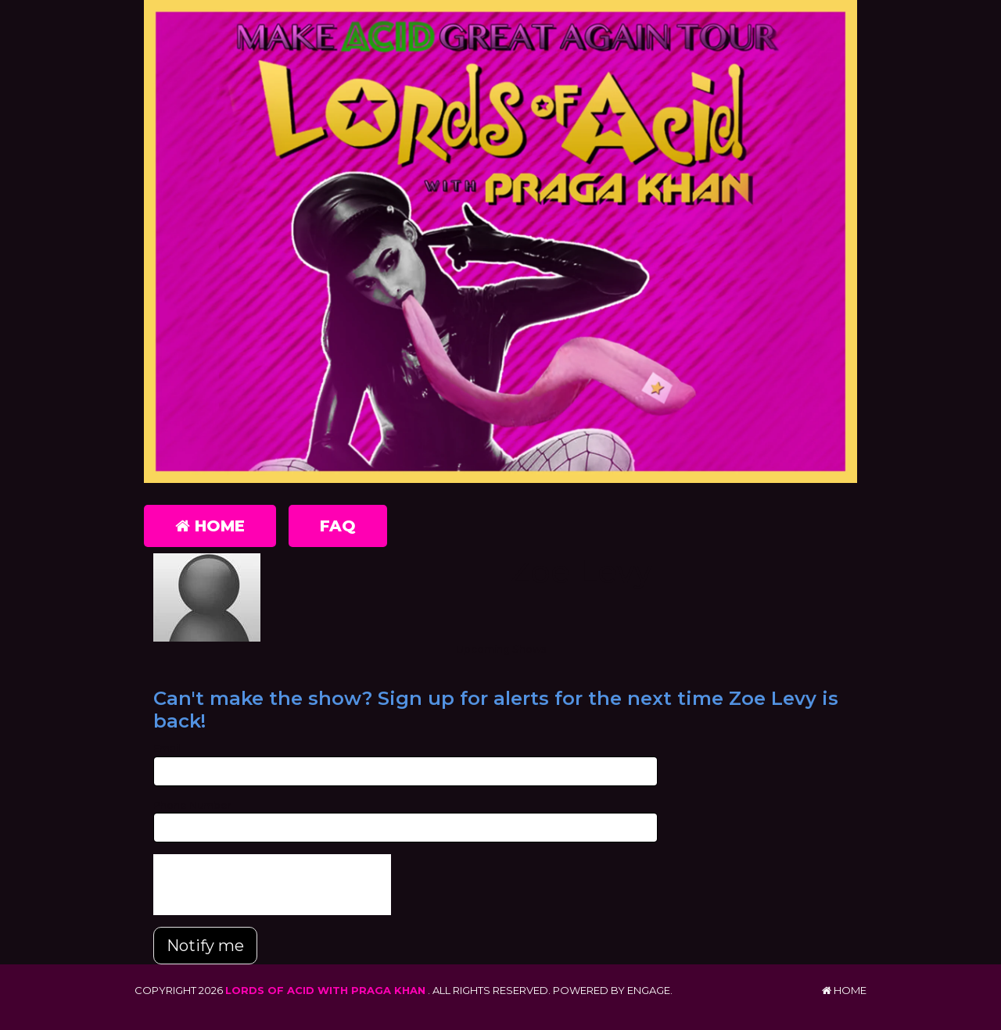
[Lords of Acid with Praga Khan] (500, 241)
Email (167, 748)
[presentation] (272, 884)
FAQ (338, 526)
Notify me (205, 945)
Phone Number (192, 805)
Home (210, 526)
